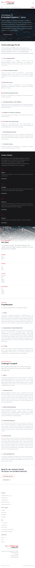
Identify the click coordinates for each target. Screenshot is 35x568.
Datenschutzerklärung (30, 565)
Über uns (3, 537)
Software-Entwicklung (5, 502)
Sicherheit (3, 510)
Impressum (25, 565)
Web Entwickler (4, 527)
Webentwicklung (4, 497)
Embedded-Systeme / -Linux (6, 495)
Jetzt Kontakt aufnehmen (8, 476)
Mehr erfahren (4, 178)
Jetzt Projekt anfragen (7, 34)
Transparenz (3, 516)
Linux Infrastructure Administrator (7, 529)
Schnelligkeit (3, 514)
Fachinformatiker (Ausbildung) (6, 531)
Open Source (3, 512)
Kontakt (2, 541)
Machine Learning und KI (6, 504)
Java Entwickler (4, 524)
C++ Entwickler (4, 522)
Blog (2, 539)
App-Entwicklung (4, 499)
